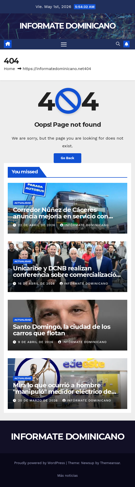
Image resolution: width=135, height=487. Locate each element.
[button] (118, 43)
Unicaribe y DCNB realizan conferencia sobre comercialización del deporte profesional (66, 274)
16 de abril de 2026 (37, 283)
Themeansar (110, 463)
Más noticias (67, 475)
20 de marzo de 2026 (38, 400)
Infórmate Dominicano (84, 225)
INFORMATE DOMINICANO (67, 26)
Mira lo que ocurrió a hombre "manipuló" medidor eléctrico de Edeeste (62, 391)
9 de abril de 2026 (36, 342)
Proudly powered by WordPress (40, 463)
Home (9, 68)
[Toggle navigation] (63, 44)
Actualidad (22, 202)
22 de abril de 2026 (37, 225)
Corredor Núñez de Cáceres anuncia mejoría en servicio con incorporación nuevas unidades (60, 216)
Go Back (67, 158)
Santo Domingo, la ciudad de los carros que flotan (61, 330)
